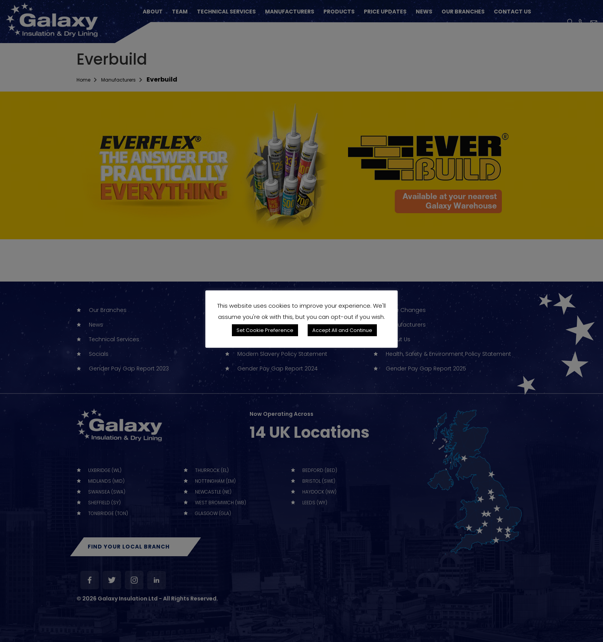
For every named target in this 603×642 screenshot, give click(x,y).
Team (180, 11)
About (153, 11)
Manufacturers (289, 11)
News (424, 11)
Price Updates (385, 11)
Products (339, 11)
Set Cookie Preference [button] (265, 330)
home (86, 79)
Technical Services (226, 11)
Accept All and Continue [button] (342, 330)
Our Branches (463, 11)
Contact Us (512, 11)
